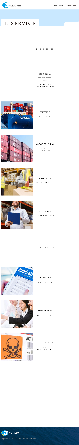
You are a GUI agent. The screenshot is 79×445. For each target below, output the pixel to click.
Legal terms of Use (7, 438)
